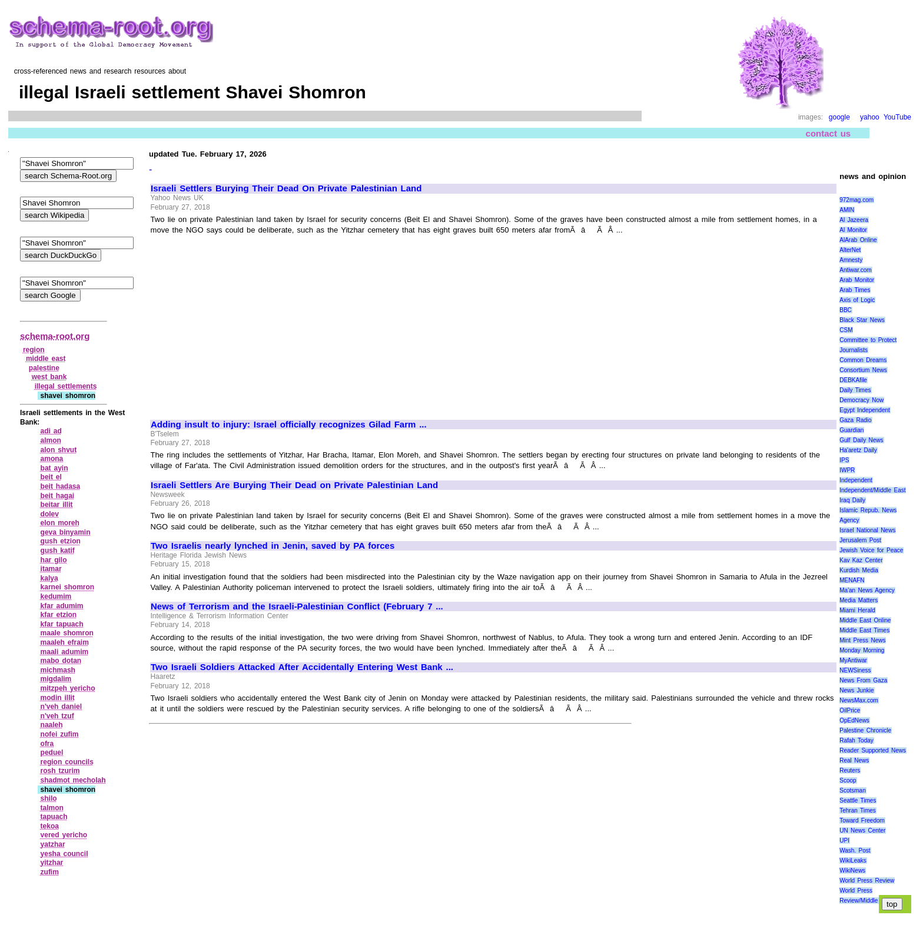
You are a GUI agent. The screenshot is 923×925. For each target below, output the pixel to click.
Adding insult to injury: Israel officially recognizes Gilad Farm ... (289, 424)
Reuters (849, 770)
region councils (67, 762)
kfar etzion (59, 615)
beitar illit (57, 504)
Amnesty (850, 260)
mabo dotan (61, 661)
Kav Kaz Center (860, 560)
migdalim (56, 679)
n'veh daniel (61, 706)
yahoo (869, 117)
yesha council (64, 854)
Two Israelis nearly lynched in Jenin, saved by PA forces (272, 546)
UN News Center (862, 830)
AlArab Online (857, 240)
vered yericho (64, 835)
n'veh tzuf (57, 716)
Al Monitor (853, 230)
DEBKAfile (853, 380)
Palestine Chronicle (865, 730)
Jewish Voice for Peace (871, 550)
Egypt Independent (864, 410)
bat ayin (54, 468)
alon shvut (59, 450)
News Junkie (856, 690)
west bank (49, 377)
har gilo (54, 560)
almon (51, 440)
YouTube (897, 117)
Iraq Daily (852, 500)
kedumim (56, 596)
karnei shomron (68, 587)
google (839, 117)
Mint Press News (862, 640)
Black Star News (862, 320)
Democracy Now (861, 400)
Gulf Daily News (861, 440)
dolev (50, 514)
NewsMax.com (858, 700)
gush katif (58, 550)
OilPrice (849, 710)
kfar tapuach (62, 624)
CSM (845, 330)
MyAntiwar (853, 660)
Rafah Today (856, 740)
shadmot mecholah (73, 780)
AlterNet (850, 250)
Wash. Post (854, 850)
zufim (50, 872)
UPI (844, 840)
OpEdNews (854, 720)
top (892, 904)
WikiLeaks (852, 860)
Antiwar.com (855, 270)
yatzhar (53, 844)
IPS (844, 460)
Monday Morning (861, 650)
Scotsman (852, 790)
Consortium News (863, 370)
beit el (51, 477)
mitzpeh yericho (68, 688)
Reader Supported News (872, 750)
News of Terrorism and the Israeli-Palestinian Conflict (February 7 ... (297, 606)
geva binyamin (66, 532)
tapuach (54, 817)
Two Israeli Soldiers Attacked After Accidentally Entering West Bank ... (302, 667)
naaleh (52, 725)
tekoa (50, 826)
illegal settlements (66, 386)
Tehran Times (857, 810)
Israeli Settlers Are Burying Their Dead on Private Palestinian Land (294, 485)
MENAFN (851, 580)
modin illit (58, 698)
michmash (58, 670)
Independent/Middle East (872, 490)
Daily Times (855, 390)
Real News (854, 760)
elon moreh (60, 523)
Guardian (851, 430)
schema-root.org (54, 336)
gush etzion (61, 541)
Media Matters (858, 600)
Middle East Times (864, 630)
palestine (44, 368)
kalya (49, 578)
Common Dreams (863, 360)
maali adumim (65, 652)
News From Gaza (863, 680)
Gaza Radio (855, 420)
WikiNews (852, 870)
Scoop (847, 780)
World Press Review (866, 880)
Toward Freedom (862, 820)
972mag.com (856, 200)
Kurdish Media (858, 570)
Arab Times (854, 290)
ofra (47, 744)
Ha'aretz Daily (858, 450)
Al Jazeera (853, 220)
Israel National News (867, 530)
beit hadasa (61, 486)
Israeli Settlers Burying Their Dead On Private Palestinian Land (286, 188)
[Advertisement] (249, 322)
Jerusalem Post (860, 540)
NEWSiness (855, 670)
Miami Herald (857, 610)
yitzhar (52, 862)
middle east (46, 358)
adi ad (51, 431)
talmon (52, 808)
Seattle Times (857, 800)
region (34, 350)
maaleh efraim (65, 642)
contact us (828, 133)
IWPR (847, 470)
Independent (855, 480)
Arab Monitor (856, 280)
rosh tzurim (60, 771)
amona (52, 459)
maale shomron (67, 633)
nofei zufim (60, 734)
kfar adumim (62, 606)
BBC (845, 310)
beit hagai (58, 496)
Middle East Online (865, 620)
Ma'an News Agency (867, 590)
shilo (49, 798)
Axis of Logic (857, 300)
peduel (52, 752)
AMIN (846, 210)
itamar (51, 569)
